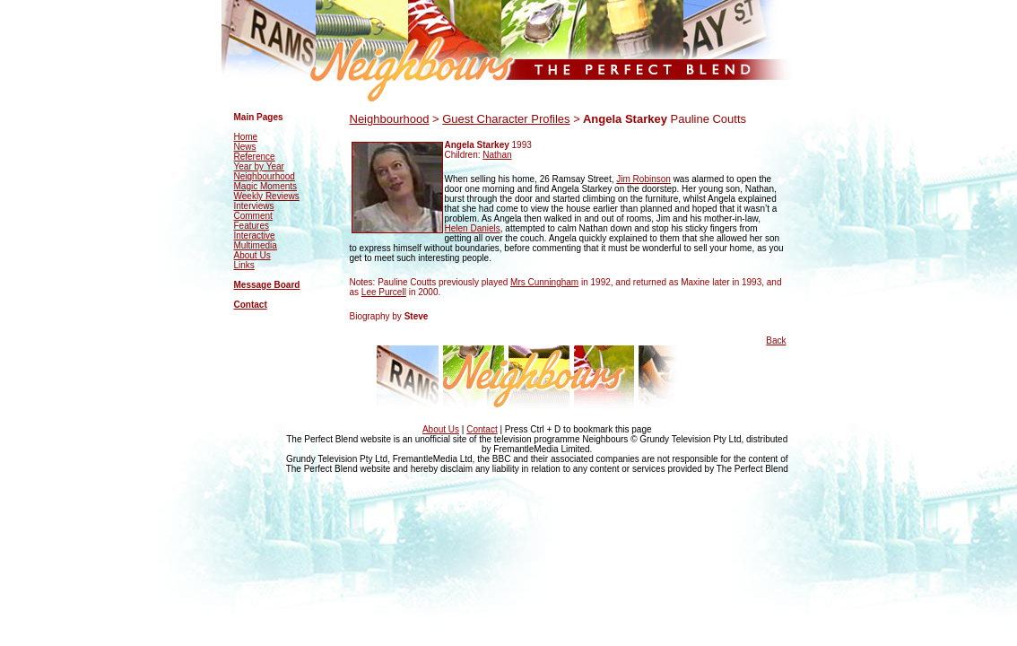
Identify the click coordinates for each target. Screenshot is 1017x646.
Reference (254, 157)
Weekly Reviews (267, 196)
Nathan (496, 155)
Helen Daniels (472, 228)
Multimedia (255, 245)
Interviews (254, 206)
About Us (252, 255)
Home (246, 137)
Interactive (254, 235)
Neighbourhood (264, 176)
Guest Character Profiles (505, 119)
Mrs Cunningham (544, 282)
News (245, 147)
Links (244, 265)
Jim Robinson (643, 179)
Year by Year (259, 166)
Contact (250, 305)
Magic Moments (266, 186)
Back (776, 340)
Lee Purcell (383, 292)
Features (251, 226)
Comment (253, 216)
